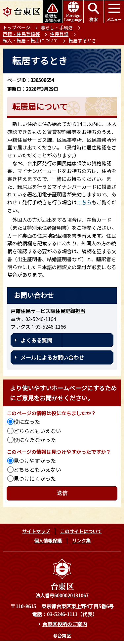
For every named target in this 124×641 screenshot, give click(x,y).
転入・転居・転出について (30, 40)
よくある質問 (36, 340)
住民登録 (59, 34)
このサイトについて (81, 531)
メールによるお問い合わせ (52, 357)
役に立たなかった (35, 440)
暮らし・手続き (57, 27)
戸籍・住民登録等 (21, 34)
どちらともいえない (37, 431)
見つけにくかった (35, 478)
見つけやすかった (35, 460)
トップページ (16, 27)
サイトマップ (36, 531)
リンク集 (81, 540)
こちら (84, 202)
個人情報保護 (48, 540)
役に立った (27, 421)
